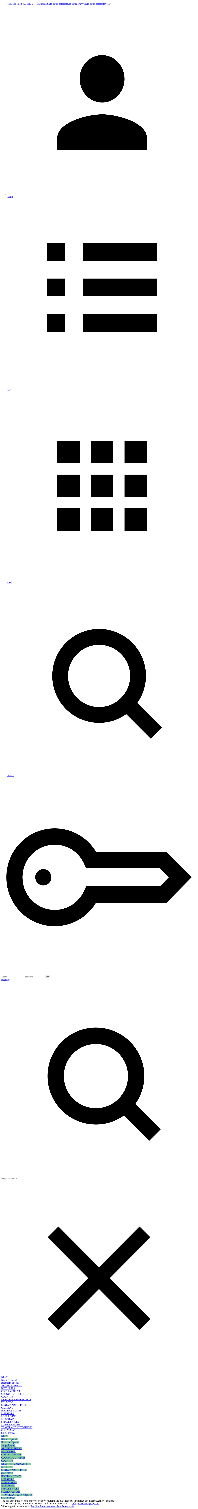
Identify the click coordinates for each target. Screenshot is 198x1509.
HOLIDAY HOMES (11, 1410)
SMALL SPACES (10, 1421)
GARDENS (7, 1408)
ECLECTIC (7, 1402)
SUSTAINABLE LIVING (14, 1405)
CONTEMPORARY (11, 1391)
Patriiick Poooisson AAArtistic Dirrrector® (52, 1506)
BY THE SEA (8, 1388)
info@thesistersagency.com (85, 1503)
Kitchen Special (9, 1380)
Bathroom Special (10, 1382)
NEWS (4, 1377)
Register (5, 979)
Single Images (8, 1433)
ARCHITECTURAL (11, 1385)
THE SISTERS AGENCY (20, 3)
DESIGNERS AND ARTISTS (16, 1399)
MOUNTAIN (8, 1419)
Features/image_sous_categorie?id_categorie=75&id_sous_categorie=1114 (74, 3)
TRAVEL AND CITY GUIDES (16, 1427)
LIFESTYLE (7, 1413)
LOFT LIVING (9, 1416)
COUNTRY (7, 1396)
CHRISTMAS (8, 1430)
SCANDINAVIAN (10, 1424)
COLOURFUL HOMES (13, 1394)
